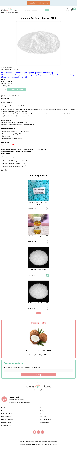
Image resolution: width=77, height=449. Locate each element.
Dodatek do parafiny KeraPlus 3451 (38, 303)
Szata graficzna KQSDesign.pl (49, 444)
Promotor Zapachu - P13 (38, 269)
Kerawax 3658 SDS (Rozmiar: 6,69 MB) (14, 163)
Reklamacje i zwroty (7, 420)
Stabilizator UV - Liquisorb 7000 (38, 236)
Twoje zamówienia (45, 420)
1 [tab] (38, 313)
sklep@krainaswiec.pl (16, 399)
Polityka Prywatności (7, 414)
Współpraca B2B (6, 425)
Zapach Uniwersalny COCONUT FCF (38, 351)
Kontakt (42, 408)
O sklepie (42, 411)
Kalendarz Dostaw (6, 417)
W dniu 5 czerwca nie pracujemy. (38, 3)
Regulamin (4, 408)
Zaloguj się (43, 417)
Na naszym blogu (6, 411)
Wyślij (38, 375)
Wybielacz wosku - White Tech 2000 (38, 203)
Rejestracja (43, 414)
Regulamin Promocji (7, 422)
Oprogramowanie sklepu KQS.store (30, 444)
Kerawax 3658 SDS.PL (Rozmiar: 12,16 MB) (15, 161)
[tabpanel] (38, 245)
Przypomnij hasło (45, 422)
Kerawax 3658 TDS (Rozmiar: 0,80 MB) (14, 166)
